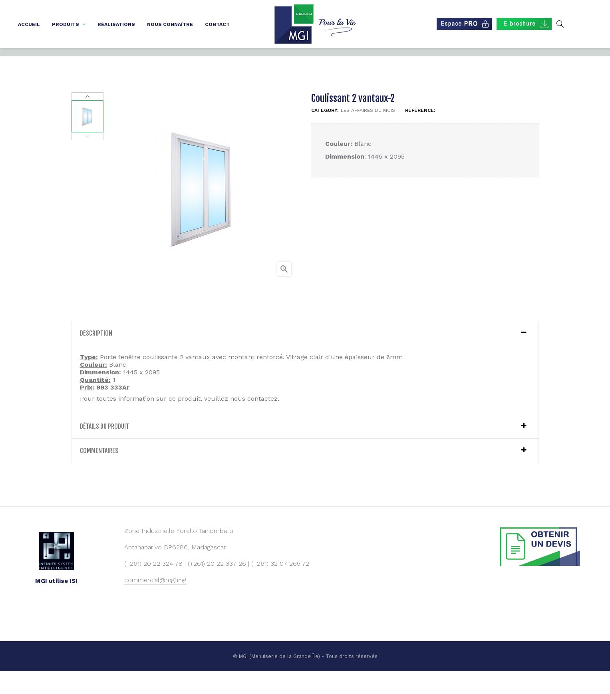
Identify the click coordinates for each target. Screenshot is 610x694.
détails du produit (104, 449)
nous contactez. (254, 421)
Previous (87, 159)
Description (96, 356)
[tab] (305, 356)
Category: (324, 132)
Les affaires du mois (368, 132)
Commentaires (99, 473)
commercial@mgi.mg (155, 602)
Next (87, 119)
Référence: (420, 132)
